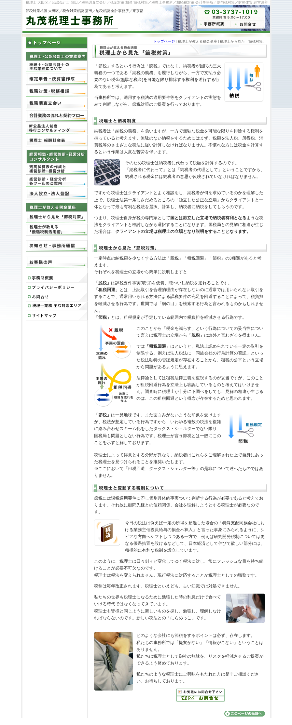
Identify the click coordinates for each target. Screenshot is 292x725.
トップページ (164, 41)
